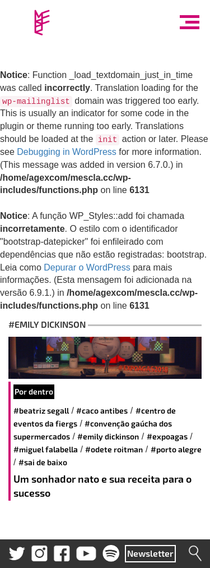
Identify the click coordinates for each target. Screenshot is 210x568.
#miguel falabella (45, 449)
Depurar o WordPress (87, 267)
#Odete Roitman (114, 449)
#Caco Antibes (102, 410)
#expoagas (167, 436)
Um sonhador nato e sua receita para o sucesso (102, 486)
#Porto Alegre (176, 449)
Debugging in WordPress (66, 152)
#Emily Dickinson (108, 436)
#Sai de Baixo (42, 462)
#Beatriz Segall (41, 410)
